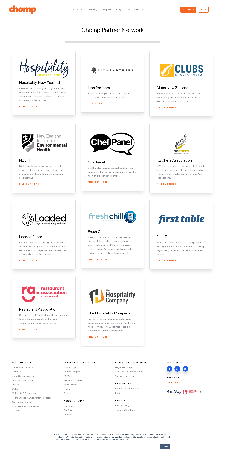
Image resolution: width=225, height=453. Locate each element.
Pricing (122, 10)
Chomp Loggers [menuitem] (72, 371)
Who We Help (82, 10)
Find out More (166, 184)
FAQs (132, 10)
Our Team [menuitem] (69, 406)
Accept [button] (165, 446)
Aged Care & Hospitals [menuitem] (23, 376)
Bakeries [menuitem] (16, 411)
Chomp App (110, 10)
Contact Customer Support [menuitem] (129, 371)
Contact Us (142, 10)
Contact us (96, 103)
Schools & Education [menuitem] (23, 380)
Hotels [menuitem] (15, 384)
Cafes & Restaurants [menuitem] (23, 367)
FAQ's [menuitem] (67, 376)
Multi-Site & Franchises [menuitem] (24, 393)
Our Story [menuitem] (69, 410)
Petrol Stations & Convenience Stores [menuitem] (32, 398)
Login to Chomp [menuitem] (123, 367)
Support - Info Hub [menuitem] (125, 376)
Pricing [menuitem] (67, 389)
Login (208, 10)
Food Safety (96, 10)
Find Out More (29, 106)
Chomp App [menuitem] (70, 367)
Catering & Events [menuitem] (21, 402)
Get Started (192, 10)
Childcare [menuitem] (17, 371)
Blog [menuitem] (117, 393)
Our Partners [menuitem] (173, 382)
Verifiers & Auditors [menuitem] (74, 380)
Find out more (166, 107)
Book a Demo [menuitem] (70, 384)
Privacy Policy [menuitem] (122, 405)
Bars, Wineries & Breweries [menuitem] (25, 406)
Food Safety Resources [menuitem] (127, 388)
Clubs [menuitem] (15, 389)
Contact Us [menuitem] (70, 393)
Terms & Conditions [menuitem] (125, 410)
